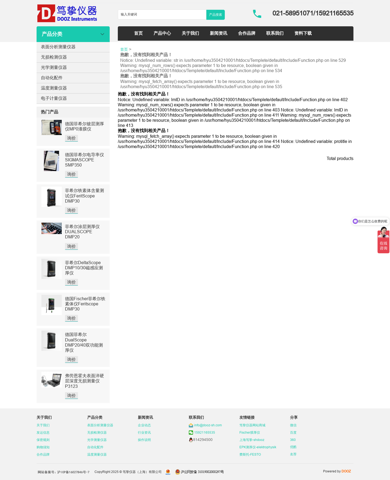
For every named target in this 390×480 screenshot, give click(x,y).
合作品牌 (246, 33)
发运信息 (43, 432)
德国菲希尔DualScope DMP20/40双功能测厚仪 (84, 342)
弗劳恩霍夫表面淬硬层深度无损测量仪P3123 (84, 380)
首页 (138, 33)
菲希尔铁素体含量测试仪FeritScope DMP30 (84, 195)
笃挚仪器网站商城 (252, 425)
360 (293, 440)
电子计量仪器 (54, 98)
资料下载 (303, 33)
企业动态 (144, 425)
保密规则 (43, 440)
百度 (293, 432)
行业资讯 (144, 432)
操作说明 (144, 440)
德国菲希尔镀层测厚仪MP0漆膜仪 (84, 126)
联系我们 (275, 33)
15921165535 (204, 432)
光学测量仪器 (54, 67)
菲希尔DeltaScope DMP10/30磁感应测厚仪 (84, 267)
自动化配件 (52, 77)
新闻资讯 (218, 33)
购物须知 (43, 447)
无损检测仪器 (54, 57)
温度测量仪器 (54, 87)
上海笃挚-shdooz (251, 440)
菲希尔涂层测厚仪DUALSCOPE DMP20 (82, 231)
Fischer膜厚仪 (249, 432)
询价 (71, 138)
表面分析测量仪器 (58, 46)
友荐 (293, 454)
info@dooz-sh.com (208, 425)
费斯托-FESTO (250, 454)
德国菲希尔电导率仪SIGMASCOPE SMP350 (84, 159)
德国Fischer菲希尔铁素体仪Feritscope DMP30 (85, 303)
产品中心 (162, 33)
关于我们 (190, 33)
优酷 (293, 447)
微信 (293, 425)
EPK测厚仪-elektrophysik (257, 447)
